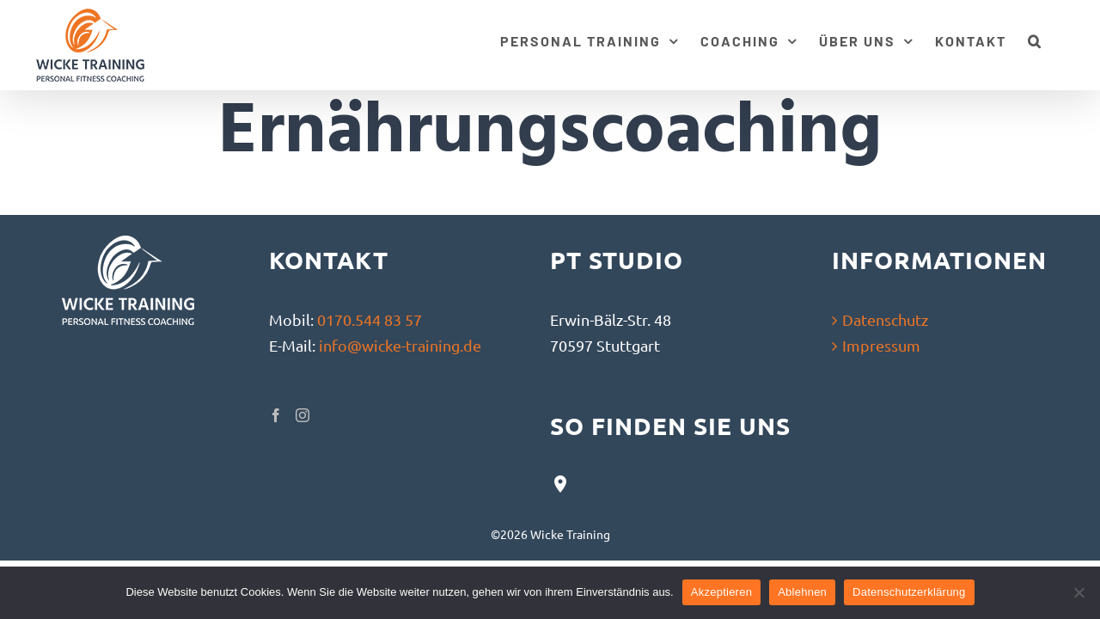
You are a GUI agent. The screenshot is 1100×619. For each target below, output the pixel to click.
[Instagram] (302, 415)
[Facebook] (276, 415)
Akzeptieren (721, 591)
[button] (1056, 38)
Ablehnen (802, 591)
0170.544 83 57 (369, 319)
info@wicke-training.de (400, 345)
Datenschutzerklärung (908, 591)
